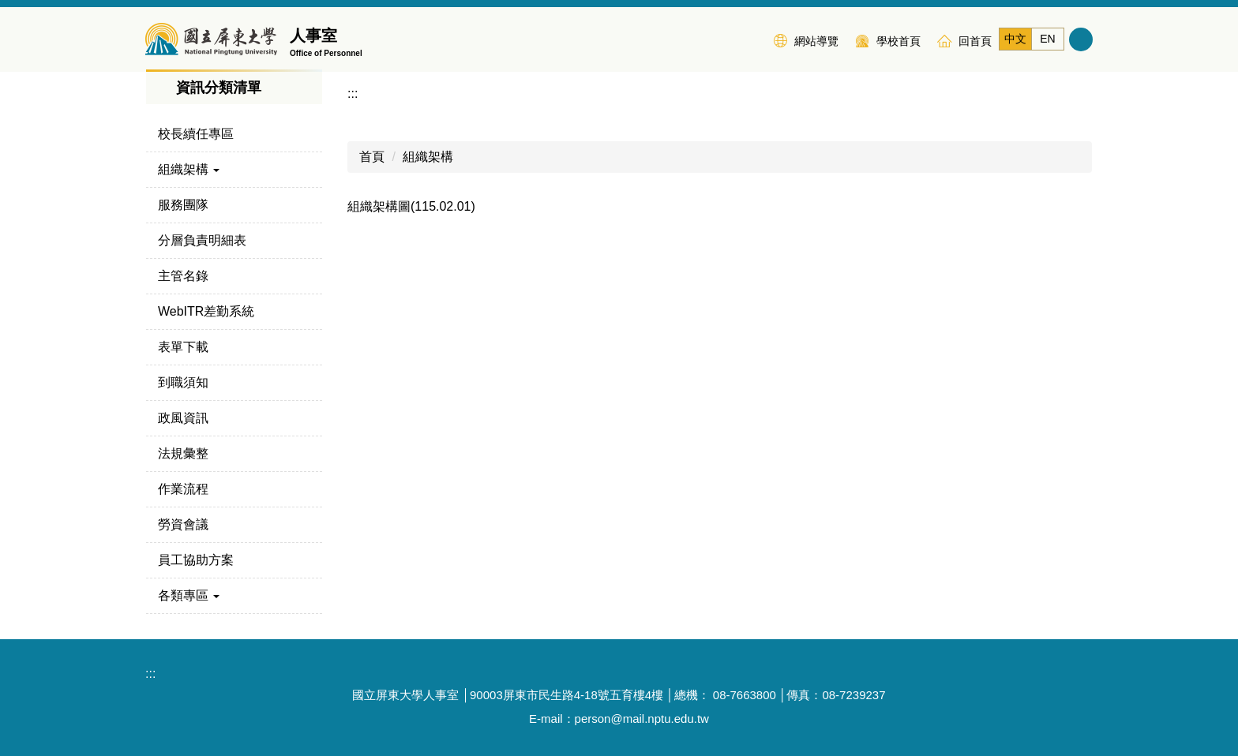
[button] (234, 169)
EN (1047, 38)
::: (751, 39)
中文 (1015, 38)
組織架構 (428, 156)
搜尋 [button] (1081, 39)
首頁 (372, 156)
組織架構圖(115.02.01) (411, 206)
